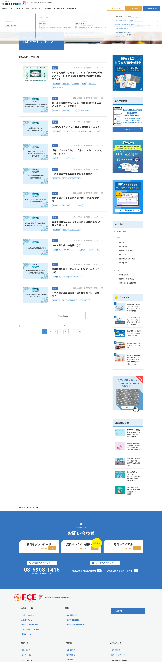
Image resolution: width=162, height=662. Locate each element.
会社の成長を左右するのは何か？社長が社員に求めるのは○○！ (76, 223)
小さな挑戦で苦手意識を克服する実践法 (72, 174)
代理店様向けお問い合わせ (84, 597)
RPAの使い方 (123, 247)
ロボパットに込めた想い (30, 656)
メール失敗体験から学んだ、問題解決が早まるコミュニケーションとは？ (76, 104)
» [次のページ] (74, 332)
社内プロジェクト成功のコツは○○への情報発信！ (75, 199)
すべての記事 (121, 231)
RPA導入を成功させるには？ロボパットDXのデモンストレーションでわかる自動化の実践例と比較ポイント (77, 75)
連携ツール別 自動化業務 (75, 652)
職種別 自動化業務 (72, 647)
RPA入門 (121, 242)
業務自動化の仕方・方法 (127, 259)
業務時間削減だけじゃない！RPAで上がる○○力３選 (76, 270)
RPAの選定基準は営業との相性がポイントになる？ (75, 294)
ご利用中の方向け (151, 8)
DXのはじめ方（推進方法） (128, 283)
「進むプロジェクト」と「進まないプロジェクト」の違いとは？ (77, 152)
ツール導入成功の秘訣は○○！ (69, 245)
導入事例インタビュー (74, 642)
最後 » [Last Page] (80, 332)
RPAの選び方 (123, 263)
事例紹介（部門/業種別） (127, 251)
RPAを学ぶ (122, 255)
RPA (118, 238)
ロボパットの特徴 (27, 642)
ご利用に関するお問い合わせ (119, 597)
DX (118, 270)
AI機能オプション (27, 647)
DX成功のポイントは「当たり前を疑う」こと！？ (77, 126)
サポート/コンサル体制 (29, 652)
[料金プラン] (128, 638)
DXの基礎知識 (123, 275)
